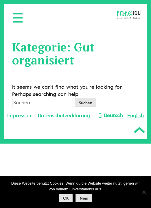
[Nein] (144, 192)
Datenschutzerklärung (64, 115)
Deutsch (113, 115)
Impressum (20, 115)
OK (66, 198)
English (135, 115)
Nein (84, 198)
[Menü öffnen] (14, 14)
